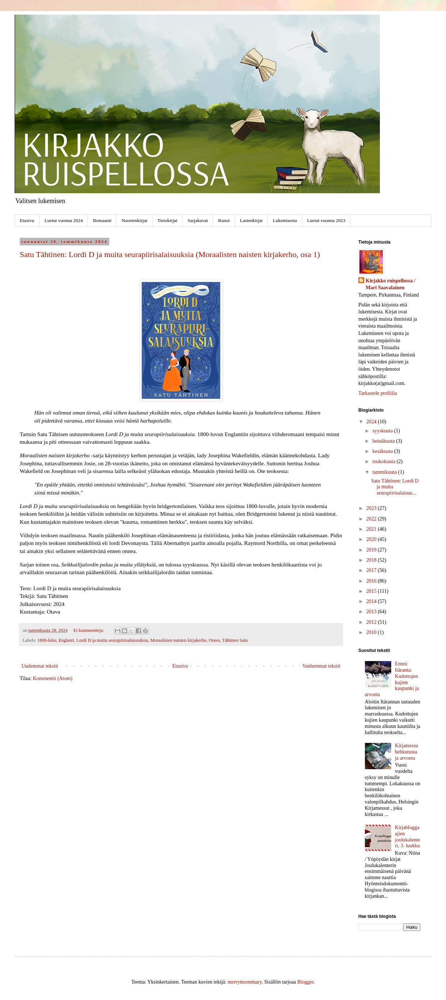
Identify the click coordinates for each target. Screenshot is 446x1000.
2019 (372, 550)
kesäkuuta (383, 451)
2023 (372, 508)
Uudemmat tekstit (40, 666)
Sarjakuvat (197, 220)
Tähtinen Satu (235, 640)
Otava (214, 640)
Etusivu (27, 220)
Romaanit (102, 220)
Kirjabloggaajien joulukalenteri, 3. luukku (407, 836)
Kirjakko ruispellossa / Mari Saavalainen (390, 284)
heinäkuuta (384, 441)
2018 (372, 560)
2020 (372, 539)
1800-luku (46, 640)
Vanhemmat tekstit (321, 666)
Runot (224, 220)
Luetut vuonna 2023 (326, 220)
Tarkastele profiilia (377, 393)
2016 (372, 581)
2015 (372, 591)
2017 (372, 570)
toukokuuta (384, 461)
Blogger (305, 982)
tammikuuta (385, 472)
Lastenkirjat (251, 220)
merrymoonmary (245, 982)
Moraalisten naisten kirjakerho (178, 640)
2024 (372, 421)
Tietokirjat (167, 220)
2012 (372, 622)
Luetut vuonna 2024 (64, 220)
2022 (372, 519)
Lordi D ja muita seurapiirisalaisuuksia (112, 640)
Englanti (66, 640)
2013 (372, 611)
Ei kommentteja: (89, 630)
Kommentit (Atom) (53, 678)
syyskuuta (383, 431)
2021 (372, 529)
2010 (372, 632)
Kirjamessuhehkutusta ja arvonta (406, 752)
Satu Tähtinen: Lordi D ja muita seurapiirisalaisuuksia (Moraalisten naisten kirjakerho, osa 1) (170, 254)
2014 (372, 601)
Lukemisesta (285, 220)
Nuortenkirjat (134, 220)
